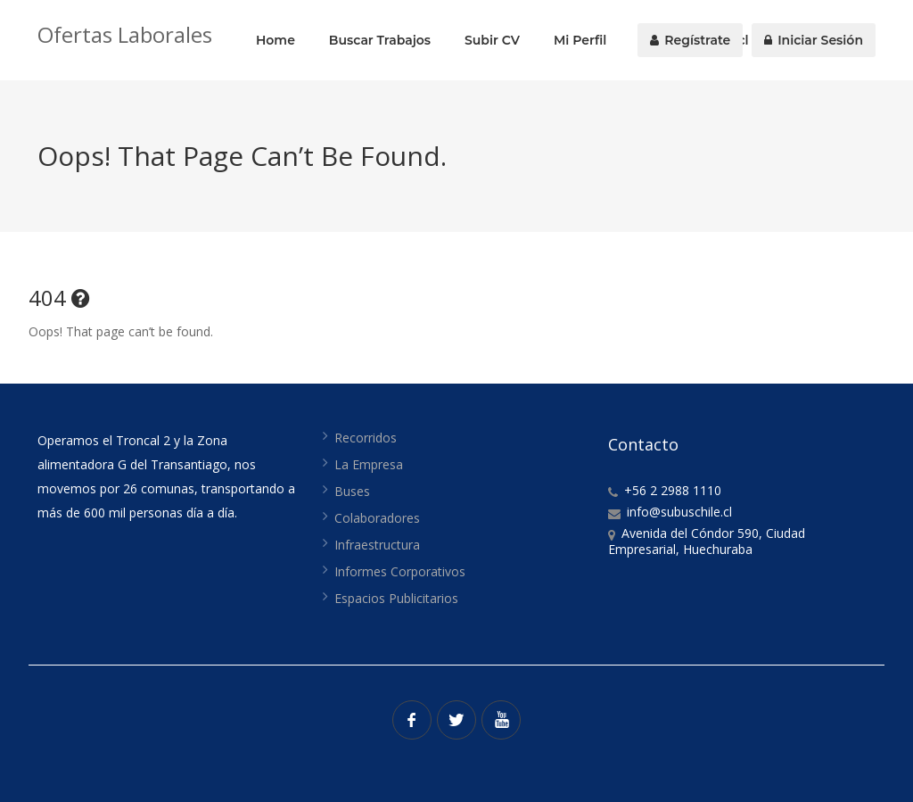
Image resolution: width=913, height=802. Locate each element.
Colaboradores (377, 517)
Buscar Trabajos (380, 40)
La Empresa (368, 464)
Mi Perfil (580, 40)
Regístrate (690, 40)
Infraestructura (377, 544)
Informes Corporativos (399, 571)
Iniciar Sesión (813, 40)
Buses (352, 491)
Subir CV (492, 40)
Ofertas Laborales (124, 34)
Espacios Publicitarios (396, 598)
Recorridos (365, 437)
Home (275, 40)
